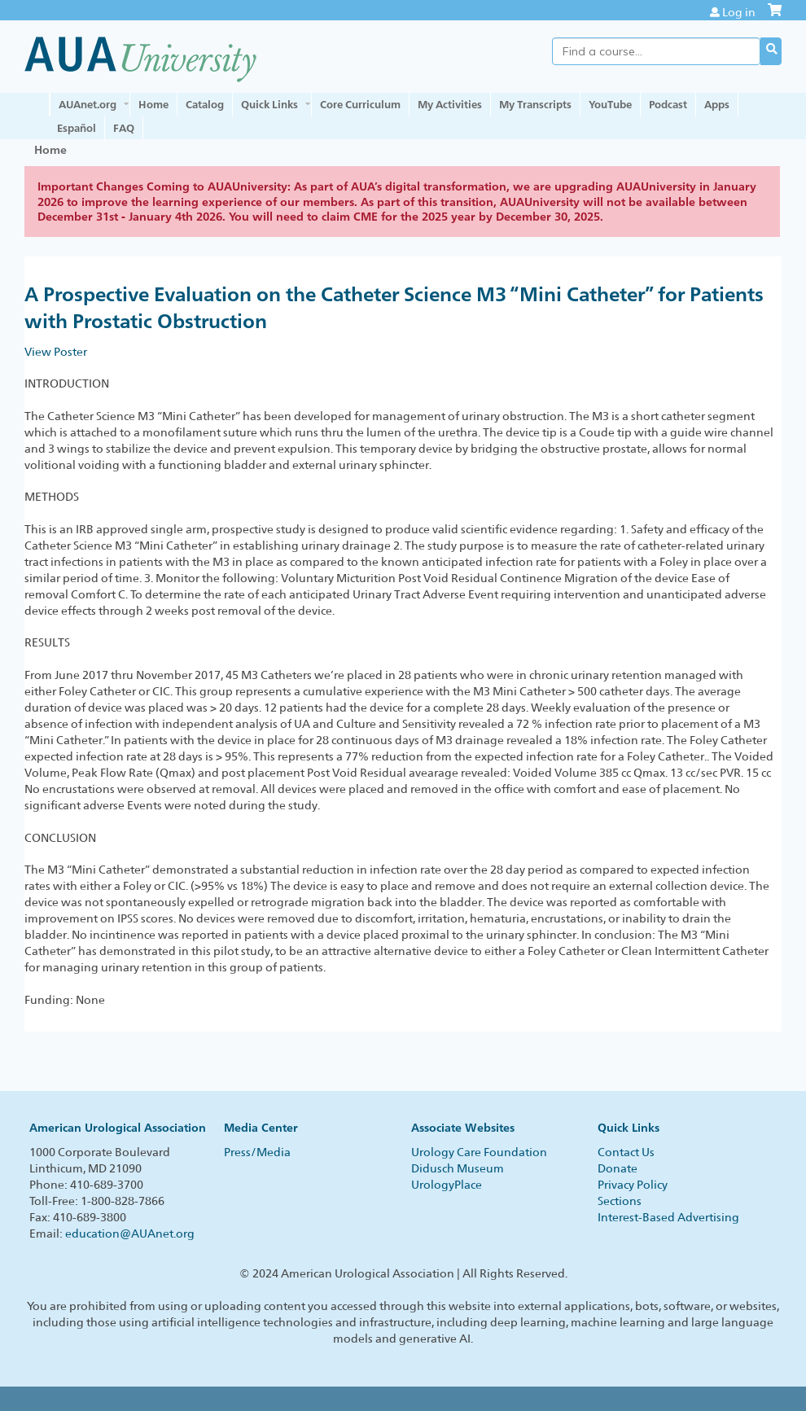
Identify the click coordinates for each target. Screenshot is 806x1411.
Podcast (668, 104)
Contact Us (626, 1152)
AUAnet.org (87, 104)
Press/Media (257, 1152)
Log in (739, 12)
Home (153, 104)
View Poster (55, 351)
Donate (617, 1168)
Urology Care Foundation (479, 1152)
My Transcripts (535, 104)
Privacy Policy (633, 1184)
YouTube (610, 104)
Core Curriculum (360, 104)
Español (76, 127)
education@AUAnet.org (130, 1233)
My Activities (450, 104)
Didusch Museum (457, 1168)
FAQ (123, 127)
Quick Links (269, 104)
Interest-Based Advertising (668, 1217)
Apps (716, 104)
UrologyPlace (446, 1184)
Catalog (205, 104)
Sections (620, 1200)
